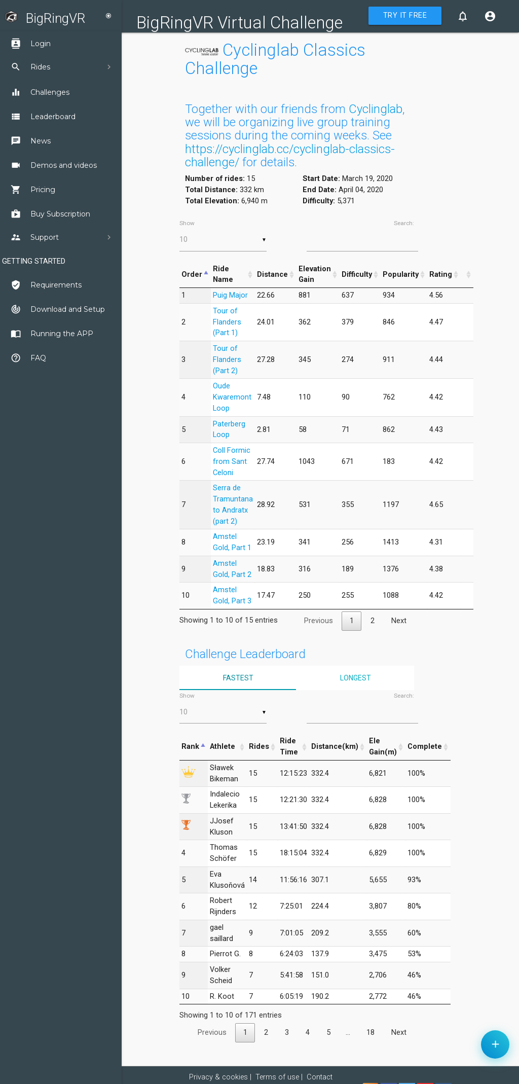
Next (398, 621)
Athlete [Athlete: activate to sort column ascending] (222, 746)
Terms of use (277, 1077)
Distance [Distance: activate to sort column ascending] (272, 274)
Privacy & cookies (218, 1077)
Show (223, 235)
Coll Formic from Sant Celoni (231, 461)
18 (370, 1032)
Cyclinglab (375, 109)
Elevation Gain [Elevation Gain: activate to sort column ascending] (315, 274)
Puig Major (230, 295)
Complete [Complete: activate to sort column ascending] (424, 746)
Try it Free (405, 15)
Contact (319, 1077)
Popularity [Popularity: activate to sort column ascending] (401, 274)
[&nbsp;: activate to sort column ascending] (467, 275)
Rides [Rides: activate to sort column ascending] (259, 746)
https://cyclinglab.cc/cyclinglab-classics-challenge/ (290, 155)
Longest (355, 678)
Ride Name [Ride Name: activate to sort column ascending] (223, 274)
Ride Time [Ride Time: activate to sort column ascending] (289, 746)
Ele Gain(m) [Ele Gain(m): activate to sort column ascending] (383, 746)
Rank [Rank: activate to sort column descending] (190, 746)
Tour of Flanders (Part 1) (227, 322)
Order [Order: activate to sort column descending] (191, 274)
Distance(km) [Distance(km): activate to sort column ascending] (334, 746)
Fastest (238, 678)
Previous (318, 621)
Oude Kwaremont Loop (232, 397)
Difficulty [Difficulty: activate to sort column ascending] (357, 274)
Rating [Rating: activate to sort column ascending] (440, 274)
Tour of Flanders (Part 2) (227, 359)
